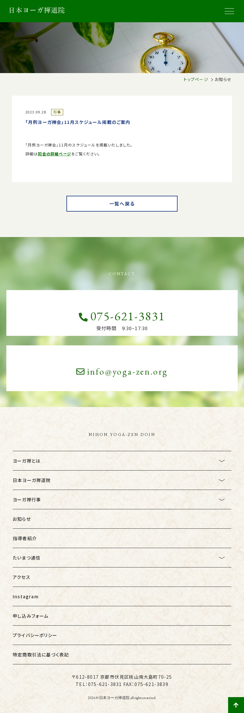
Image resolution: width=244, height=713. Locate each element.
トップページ (196, 79)
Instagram (25, 596)
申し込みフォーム (31, 616)
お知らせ (22, 519)
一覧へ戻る (122, 203)
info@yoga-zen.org (122, 371)
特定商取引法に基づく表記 (41, 654)
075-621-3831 (122, 316)
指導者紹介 (25, 538)
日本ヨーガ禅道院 (32, 480)
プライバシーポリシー (35, 635)
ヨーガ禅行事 (27, 499)
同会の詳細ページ (54, 153)
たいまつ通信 (26, 557)
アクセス (21, 577)
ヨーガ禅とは (26, 461)
